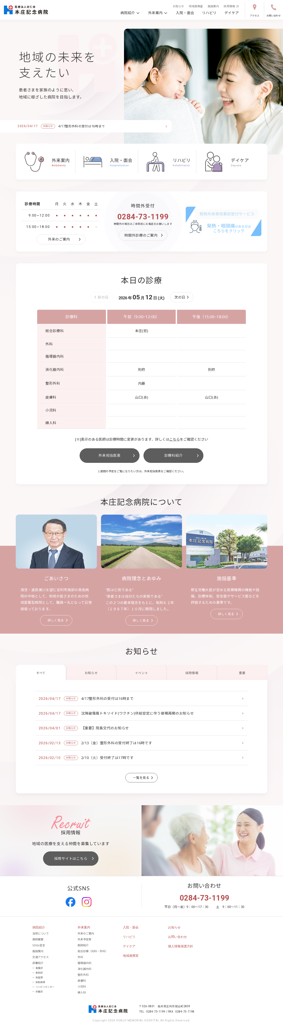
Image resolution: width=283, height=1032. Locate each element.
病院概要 (37, 939)
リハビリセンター (45, 987)
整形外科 (83, 975)
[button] (181, 297)
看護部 (39, 968)
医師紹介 (83, 945)
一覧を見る (143, 777)
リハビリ (209, 12)
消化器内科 (84, 969)
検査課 (39, 977)
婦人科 (82, 992)
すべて (41, 673)
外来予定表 (84, 939)
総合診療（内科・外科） (93, 951)
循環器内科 (84, 963)
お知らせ (178, 6)
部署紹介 (37, 963)
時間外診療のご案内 (144, 235)
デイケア (231, 12)
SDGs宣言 (38, 945)
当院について (40, 933)
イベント (141, 673)
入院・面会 (185, 12)
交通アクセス (40, 957)
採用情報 (231, 6)
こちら (174, 439)
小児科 (82, 986)
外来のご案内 (65, 239)
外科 (80, 957)
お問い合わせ (273, 10)
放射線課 (40, 982)
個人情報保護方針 (180, 946)
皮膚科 (82, 980)
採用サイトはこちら (74, 858)
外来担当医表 (117, 455)
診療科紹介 (182, 455)
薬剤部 (39, 972)
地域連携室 (196, 6)
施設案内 (213, 6)
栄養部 (39, 991)
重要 (242, 673)
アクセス (254, 10)
